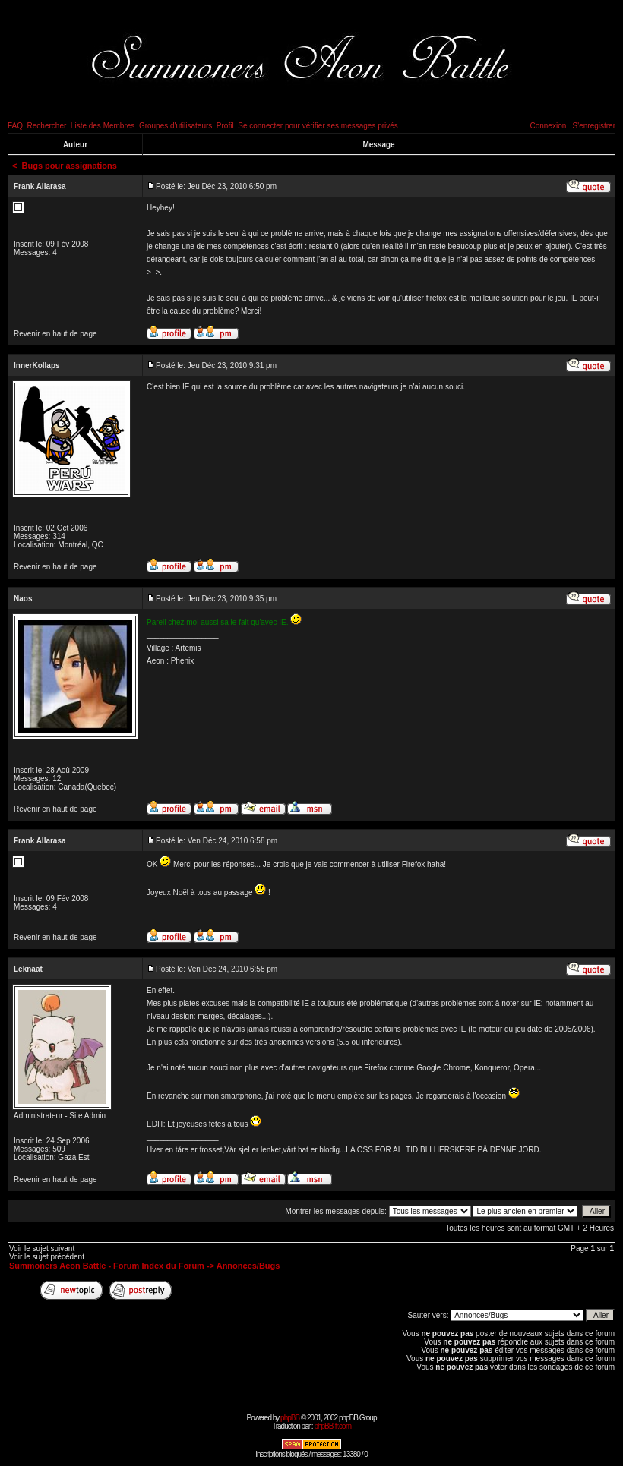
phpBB (289, 1418)
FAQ (15, 125)
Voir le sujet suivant (41, 1248)
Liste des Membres (102, 125)
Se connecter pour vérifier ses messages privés (318, 125)
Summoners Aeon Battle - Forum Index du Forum (106, 1265)
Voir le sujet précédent (46, 1257)
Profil (225, 125)
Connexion (548, 125)
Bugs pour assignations (69, 165)
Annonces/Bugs (248, 1265)
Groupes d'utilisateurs (175, 125)
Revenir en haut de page (55, 333)
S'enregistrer (594, 125)
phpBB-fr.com (332, 1426)
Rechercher (47, 125)
